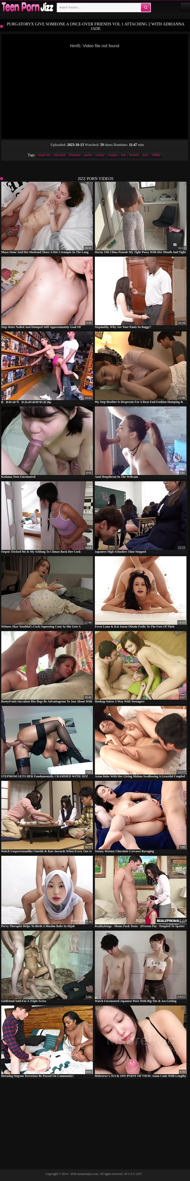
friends (134, 155)
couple (113, 155)
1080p (155, 155)
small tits (43, 155)
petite (88, 155)
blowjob (60, 155)
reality (100, 155)
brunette (75, 155)
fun (123, 155)
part (145, 155)
